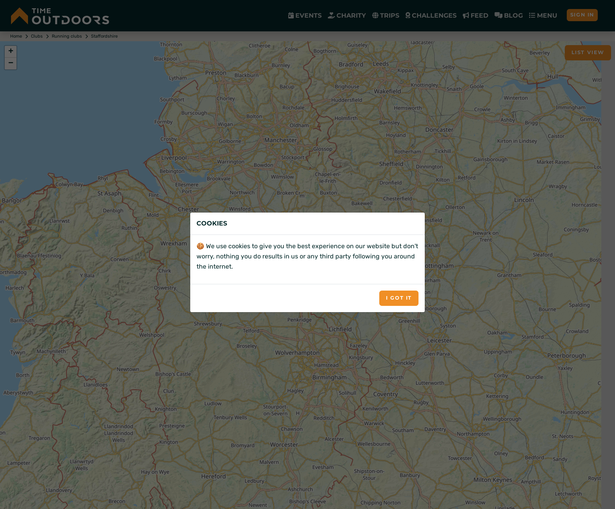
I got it (399, 298)
